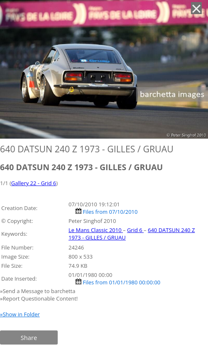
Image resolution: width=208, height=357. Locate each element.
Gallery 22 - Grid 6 (33, 183)
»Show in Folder (20, 314)
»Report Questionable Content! (39, 298)
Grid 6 (135, 230)
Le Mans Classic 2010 (96, 230)
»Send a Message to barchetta (38, 291)
